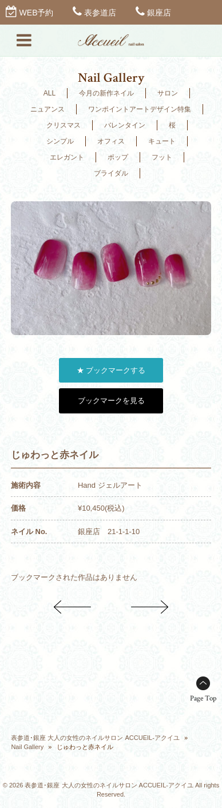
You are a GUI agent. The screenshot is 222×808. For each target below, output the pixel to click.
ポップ (118, 157)
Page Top (203, 698)
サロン (167, 93)
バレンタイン (124, 125)
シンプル (60, 141)
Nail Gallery (27, 746)
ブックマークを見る (111, 400)
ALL (49, 93)
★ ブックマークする (111, 370)
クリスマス (63, 125)
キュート (162, 141)
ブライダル (111, 173)
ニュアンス (47, 109)
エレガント (67, 157)
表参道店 (100, 12)
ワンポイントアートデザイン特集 (139, 109)
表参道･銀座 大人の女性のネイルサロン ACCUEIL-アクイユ (95, 737)
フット (162, 157)
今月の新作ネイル (106, 93)
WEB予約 (36, 12)
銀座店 (159, 12)
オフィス (111, 141)
